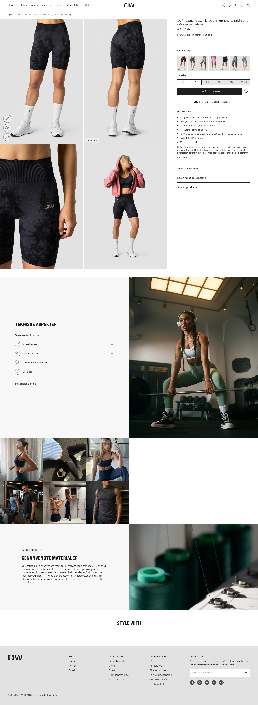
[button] (41, 81)
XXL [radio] (244, 82)
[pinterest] (207, 682)
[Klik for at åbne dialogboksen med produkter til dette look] (21, 459)
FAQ (152, 661)
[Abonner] (246, 672)
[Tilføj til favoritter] (246, 91)
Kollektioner (56, 5)
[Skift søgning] (237, 5)
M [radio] (207, 82)
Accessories (38, 5)
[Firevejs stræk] (7, 119)
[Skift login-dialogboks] (231, 5)
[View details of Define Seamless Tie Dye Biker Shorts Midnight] (224, 63)
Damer (12, 5)
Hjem (10, 15)
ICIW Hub (72, 5)
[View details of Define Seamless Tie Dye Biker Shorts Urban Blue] (245, 63)
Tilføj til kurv (209, 91)
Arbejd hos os (117, 679)
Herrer (23, 5)
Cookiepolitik (157, 684)
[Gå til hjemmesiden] (129, 5)
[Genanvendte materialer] (7, 137)
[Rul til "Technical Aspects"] (213, 168)
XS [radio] (183, 82)
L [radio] (220, 82)
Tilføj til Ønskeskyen (213, 102)
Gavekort (73, 670)
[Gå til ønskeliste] (242, 5)
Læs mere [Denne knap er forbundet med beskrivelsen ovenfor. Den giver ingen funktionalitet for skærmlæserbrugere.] (182, 157)
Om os (113, 665)
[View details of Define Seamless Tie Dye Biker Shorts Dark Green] (193, 63)
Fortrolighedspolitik (160, 674)
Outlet (85, 5)
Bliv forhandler (158, 670)
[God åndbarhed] (7, 128)
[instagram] (199, 682)
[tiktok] (214, 682)
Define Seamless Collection (190, 24)
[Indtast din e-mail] (215, 673)
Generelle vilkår (158, 679)
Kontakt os (155, 665)
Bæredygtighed (118, 661)
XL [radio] (232, 82)
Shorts (27, 15)
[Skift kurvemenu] (248, 5)
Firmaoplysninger (119, 674)
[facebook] (192, 682)
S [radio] (195, 82)
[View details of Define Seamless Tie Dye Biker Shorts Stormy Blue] (235, 63)
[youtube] (221, 682)
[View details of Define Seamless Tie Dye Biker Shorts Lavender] (214, 63)
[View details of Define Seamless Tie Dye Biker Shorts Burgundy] (182, 63)
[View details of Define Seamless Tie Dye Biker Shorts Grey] (203, 63)
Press (112, 670)
